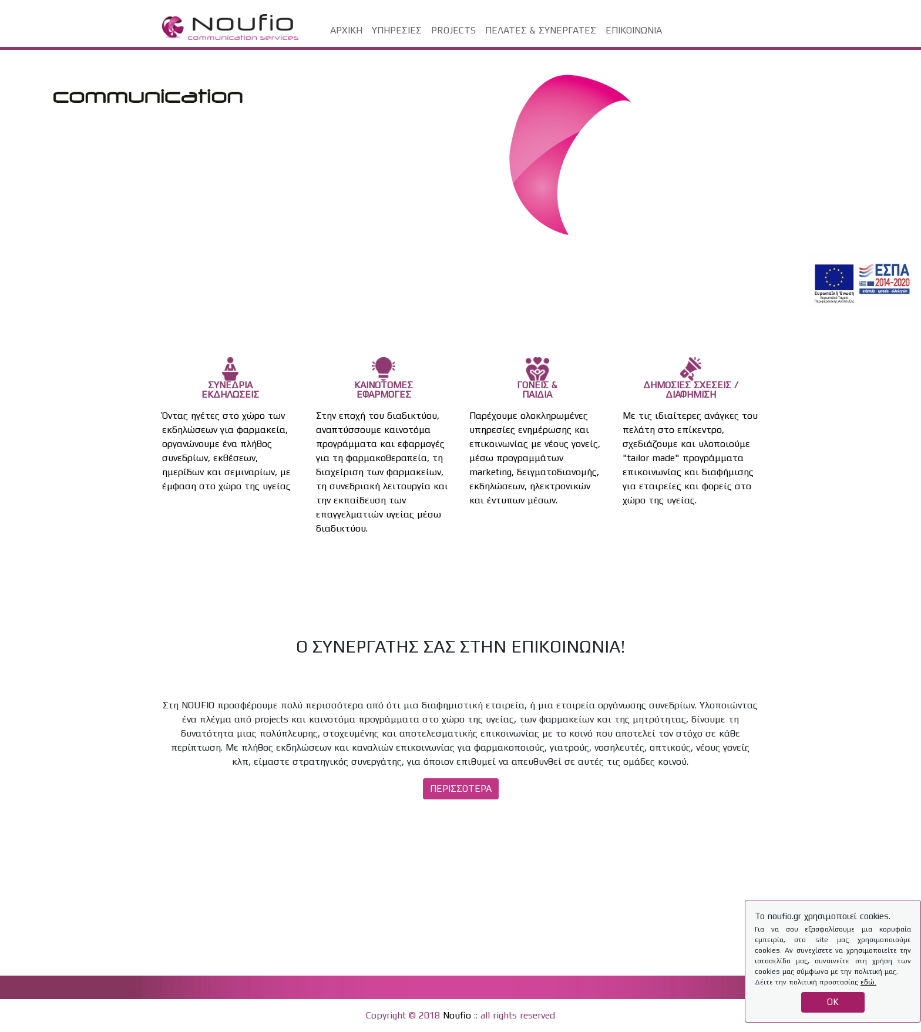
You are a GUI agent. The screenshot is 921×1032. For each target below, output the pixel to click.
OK (833, 1002)
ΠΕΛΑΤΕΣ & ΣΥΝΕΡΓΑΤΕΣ (540, 30)
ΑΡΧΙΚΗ (346, 30)
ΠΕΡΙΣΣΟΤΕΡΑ (461, 788)
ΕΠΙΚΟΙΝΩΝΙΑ (634, 30)
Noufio (457, 1015)
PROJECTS (453, 30)
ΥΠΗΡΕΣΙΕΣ (397, 30)
